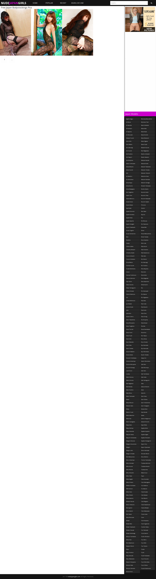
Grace (128, 272)
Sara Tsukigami (145, 406)
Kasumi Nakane (130, 351)
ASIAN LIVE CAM (77, 3)
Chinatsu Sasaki (130, 253)
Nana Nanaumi (145, 138)
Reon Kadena (144, 240)
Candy (128, 243)
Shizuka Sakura (145, 453)
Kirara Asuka (129, 355)
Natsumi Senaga (145, 182)
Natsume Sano (145, 176)
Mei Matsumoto (130, 457)
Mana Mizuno (129, 402)
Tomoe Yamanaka (146, 460)
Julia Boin (128, 313)
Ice (127, 297)
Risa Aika (143, 300)
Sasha (142, 415)
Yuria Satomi (144, 533)
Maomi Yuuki (129, 412)
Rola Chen (144, 313)
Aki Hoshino (129, 154)
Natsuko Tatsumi (145, 173)
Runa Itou (143, 332)
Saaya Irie (143, 358)
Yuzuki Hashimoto (146, 568)
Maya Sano (129, 425)
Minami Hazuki (130, 501)
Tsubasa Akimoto (145, 463)
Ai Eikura (128, 122)
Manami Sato (129, 406)
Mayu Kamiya (129, 428)
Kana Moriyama (130, 323)
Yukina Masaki (145, 508)
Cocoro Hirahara (130, 259)
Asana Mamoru (130, 198)
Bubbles (128, 240)
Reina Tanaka (144, 237)
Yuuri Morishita (145, 562)
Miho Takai (129, 476)
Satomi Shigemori (146, 418)
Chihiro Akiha (129, 246)
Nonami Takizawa (146, 186)
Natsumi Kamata (145, 179)
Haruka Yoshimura (131, 275)
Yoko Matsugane (145, 482)
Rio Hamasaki (144, 291)
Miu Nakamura (130, 543)
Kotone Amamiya (130, 361)
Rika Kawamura (145, 253)
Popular (49, 3)
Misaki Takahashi (130, 527)
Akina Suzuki (129, 170)
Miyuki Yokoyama (131, 562)
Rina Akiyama (144, 268)
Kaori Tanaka (129, 348)
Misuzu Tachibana (131, 536)
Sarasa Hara (144, 409)
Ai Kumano (129, 128)
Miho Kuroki (129, 466)
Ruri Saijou (144, 335)
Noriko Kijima (144, 189)
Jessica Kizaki (129, 307)
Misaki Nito (129, 524)
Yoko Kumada (145, 479)
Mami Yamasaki (130, 396)
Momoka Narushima (146, 119)
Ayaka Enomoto (130, 211)
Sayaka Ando (144, 428)
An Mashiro (129, 176)
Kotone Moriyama (131, 364)
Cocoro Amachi (130, 256)
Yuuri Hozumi (145, 559)
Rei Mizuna (144, 221)
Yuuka (142, 549)
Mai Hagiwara (129, 383)
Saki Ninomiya (145, 367)
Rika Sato (143, 256)
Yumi (142, 517)
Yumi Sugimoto (145, 524)
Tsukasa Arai (144, 469)
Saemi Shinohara (145, 361)
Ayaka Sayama (130, 221)
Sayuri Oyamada (145, 447)
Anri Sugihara (129, 192)
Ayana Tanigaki (130, 224)
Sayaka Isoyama (145, 431)
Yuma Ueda (144, 514)
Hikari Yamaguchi (131, 288)
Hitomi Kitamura (130, 294)
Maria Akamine (130, 415)
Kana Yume (129, 332)
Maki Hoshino (129, 390)
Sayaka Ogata (144, 434)
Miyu (127, 549)
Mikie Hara (129, 492)
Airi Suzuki (129, 151)
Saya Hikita (144, 425)
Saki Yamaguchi (145, 380)
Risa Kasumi (144, 307)
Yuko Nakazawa (145, 511)
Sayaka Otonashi (145, 437)
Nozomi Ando (144, 192)
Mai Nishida (129, 386)
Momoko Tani (145, 122)
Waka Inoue (144, 473)
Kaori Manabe (130, 342)
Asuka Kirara (129, 202)
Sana (142, 390)
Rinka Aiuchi (144, 284)
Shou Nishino (144, 457)
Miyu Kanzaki (129, 555)
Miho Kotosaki (130, 463)
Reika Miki (144, 227)
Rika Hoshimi (144, 249)
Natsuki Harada (145, 160)
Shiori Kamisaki (145, 450)
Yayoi (142, 476)
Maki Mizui (129, 393)
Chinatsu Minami (130, 249)
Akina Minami (129, 166)
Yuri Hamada (144, 530)
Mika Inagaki (129, 479)
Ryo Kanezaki (144, 348)
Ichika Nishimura (130, 300)
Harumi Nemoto (130, 278)
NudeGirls (13, 3)
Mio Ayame (129, 508)
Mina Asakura (129, 498)
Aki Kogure (129, 157)
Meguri (128, 447)
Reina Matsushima (146, 233)
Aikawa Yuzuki (130, 138)
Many (127, 409)
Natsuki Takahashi (146, 166)
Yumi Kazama (144, 520)
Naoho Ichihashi (145, 154)
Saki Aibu (143, 364)
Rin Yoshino (144, 265)
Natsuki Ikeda (144, 163)
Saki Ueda (143, 377)
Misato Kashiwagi (130, 533)
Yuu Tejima (144, 546)
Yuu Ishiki (143, 543)
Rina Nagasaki (144, 278)
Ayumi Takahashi (130, 227)
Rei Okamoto (144, 224)
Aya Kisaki (128, 208)
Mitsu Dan (129, 539)
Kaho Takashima (130, 319)
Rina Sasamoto (145, 281)
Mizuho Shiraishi (130, 568)
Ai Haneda (129, 125)
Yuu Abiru (143, 539)
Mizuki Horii (129, 571)
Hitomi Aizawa (130, 291)
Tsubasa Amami (145, 466)
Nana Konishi (144, 135)
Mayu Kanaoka (130, 431)
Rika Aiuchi (144, 246)
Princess (143, 205)
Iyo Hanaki (129, 304)
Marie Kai (128, 418)
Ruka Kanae (144, 323)
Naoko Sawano (145, 157)
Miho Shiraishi (130, 473)
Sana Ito (143, 393)
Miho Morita (129, 469)
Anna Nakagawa (130, 189)
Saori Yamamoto (145, 402)
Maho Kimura (129, 377)
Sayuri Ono (144, 444)
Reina (142, 230)
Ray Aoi (143, 214)
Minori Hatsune (130, 504)
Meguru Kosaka (130, 453)
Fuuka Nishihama (130, 268)
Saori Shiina (144, 399)
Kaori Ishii (128, 339)
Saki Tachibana (145, 374)
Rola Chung (144, 316)
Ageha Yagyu (129, 119)
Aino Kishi (128, 141)
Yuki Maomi (144, 498)
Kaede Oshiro (130, 316)
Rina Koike (144, 275)
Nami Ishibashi (145, 125)
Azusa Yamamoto (131, 233)
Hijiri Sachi (129, 281)
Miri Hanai (129, 514)
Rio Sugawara (144, 297)
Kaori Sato (129, 345)
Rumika (143, 326)
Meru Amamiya (130, 460)
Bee (127, 237)
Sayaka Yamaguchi (146, 441)
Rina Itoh (143, 272)
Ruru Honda (144, 342)
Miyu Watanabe (130, 559)
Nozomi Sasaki (145, 202)
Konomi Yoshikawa (131, 358)
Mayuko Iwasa (130, 434)
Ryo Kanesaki (144, 345)
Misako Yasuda (130, 530)
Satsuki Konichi (145, 421)
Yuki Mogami (144, 501)
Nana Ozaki (144, 144)
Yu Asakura (144, 488)
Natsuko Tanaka (145, 170)
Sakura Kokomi (145, 386)
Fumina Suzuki (130, 265)
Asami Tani (129, 195)
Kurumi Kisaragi (130, 367)
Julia (127, 310)
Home (35, 3)
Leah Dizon (129, 370)
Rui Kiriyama (144, 319)
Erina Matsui (129, 262)
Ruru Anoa (144, 339)
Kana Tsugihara (130, 326)
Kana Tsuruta (129, 329)
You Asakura (144, 485)
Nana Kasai (144, 131)
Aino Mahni (129, 144)
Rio (142, 288)
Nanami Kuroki (145, 147)
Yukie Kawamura (145, 504)
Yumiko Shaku (145, 527)
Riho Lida (143, 243)
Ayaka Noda (129, 217)
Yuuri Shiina (144, 565)
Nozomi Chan (144, 195)
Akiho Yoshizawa (130, 163)
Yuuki (142, 552)
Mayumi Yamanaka (131, 437)
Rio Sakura (144, 294)
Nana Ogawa (144, 141)
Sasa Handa (144, 412)
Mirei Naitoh (129, 511)
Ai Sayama (129, 131)
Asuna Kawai (129, 205)
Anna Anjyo (129, 182)
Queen (143, 208)
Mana (127, 399)
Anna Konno (129, 186)
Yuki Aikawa (144, 495)
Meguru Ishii (129, 450)
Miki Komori (129, 488)
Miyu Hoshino (130, 552)
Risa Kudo (143, 310)
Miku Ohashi (129, 495)
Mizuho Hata (129, 565)
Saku (142, 383)
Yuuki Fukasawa (145, 555)
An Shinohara (129, 179)
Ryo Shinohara (145, 351)
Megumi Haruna (130, 441)
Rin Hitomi (144, 259)
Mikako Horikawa (130, 485)
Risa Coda (143, 304)
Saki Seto (143, 370)
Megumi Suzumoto (131, 444)
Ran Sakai (143, 211)
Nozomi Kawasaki (145, 198)
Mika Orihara (129, 482)
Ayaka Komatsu (130, 214)
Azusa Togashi (130, 230)
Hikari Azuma (129, 284)
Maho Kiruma (129, 380)
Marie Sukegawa (130, 421)
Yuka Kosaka (144, 492)
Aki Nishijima (129, 160)
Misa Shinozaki (130, 517)
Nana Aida (143, 128)
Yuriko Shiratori (145, 536)
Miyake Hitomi (130, 546)
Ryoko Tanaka (145, 355)
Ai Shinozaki (129, 135)
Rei (142, 217)
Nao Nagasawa (145, 151)
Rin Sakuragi (144, 262)
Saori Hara (144, 396)
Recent (63, 3)
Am (127, 173)
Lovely (128, 374)
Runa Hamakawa (145, 329)
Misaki (128, 520)
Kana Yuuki (129, 335)
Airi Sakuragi (129, 147)
